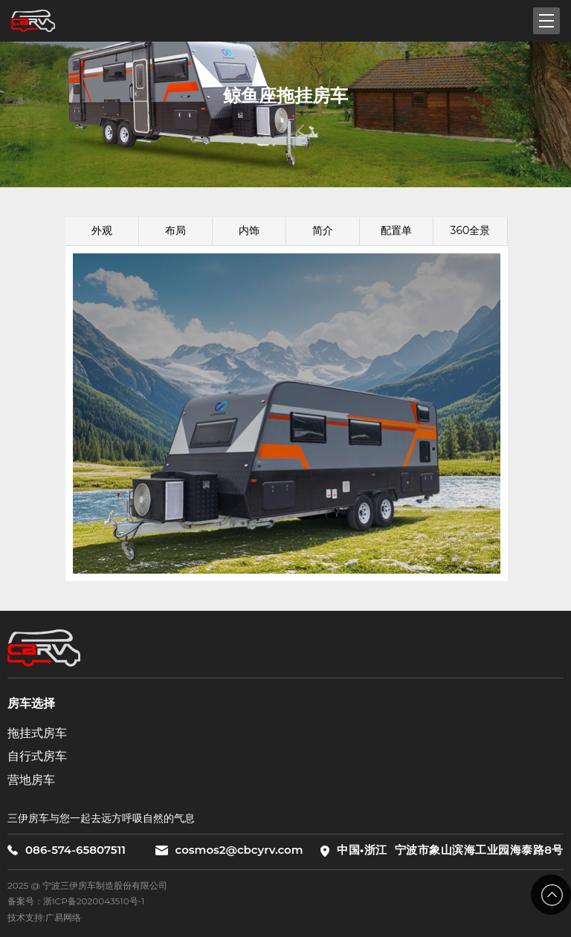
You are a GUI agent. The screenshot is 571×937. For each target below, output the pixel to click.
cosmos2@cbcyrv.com (229, 850)
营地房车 (31, 780)
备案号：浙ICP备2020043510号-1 (75, 901)
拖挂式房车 (37, 733)
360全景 (471, 230)
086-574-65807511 (66, 850)
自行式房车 (37, 756)
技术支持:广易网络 (44, 917)
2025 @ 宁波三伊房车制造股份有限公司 (87, 885)
